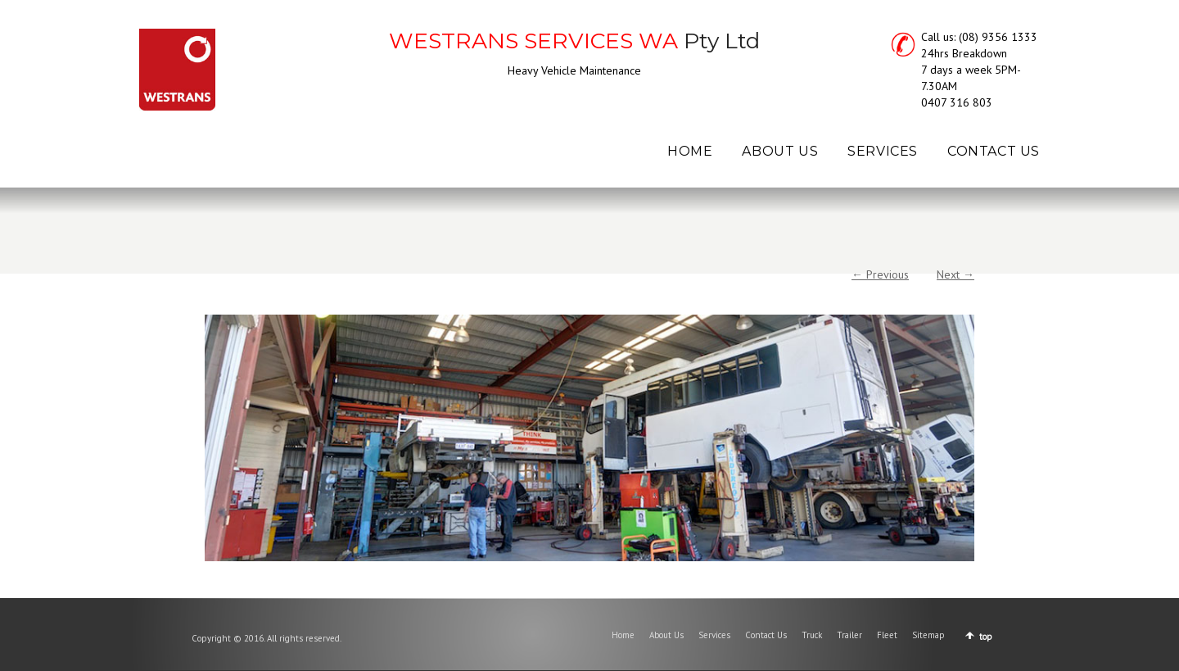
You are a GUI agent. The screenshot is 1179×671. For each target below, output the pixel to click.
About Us (666, 635)
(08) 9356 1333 (998, 36)
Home (623, 635)
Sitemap (928, 635)
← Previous (880, 274)
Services (714, 635)
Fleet (887, 635)
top (985, 636)
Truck (812, 635)
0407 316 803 (956, 102)
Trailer (849, 635)
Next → (955, 274)
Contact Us (766, 635)
